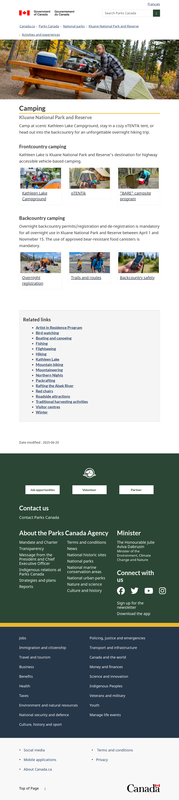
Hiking (41, 354)
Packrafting (45, 380)
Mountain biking (49, 364)
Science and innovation (109, 676)
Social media (34, 750)
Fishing (42, 343)
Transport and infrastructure (113, 647)
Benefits (26, 676)
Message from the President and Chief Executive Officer (37, 559)
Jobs (22, 638)
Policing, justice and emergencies (117, 638)
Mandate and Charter (38, 542)
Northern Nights (49, 375)
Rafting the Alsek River (55, 385)
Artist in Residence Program (59, 327)
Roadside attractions (53, 396)
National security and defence (44, 714)
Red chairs (44, 391)
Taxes (24, 695)
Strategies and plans (37, 580)
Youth (94, 705)
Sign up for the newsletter (130, 605)
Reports (26, 586)
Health (24, 686)
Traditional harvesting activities (62, 401)
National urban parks (86, 578)
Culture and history (84, 590)
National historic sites (86, 554)
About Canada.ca (38, 769)
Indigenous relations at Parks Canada (40, 572)
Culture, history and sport (40, 724)
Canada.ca (27, 26)
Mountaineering (49, 370)
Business (26, 666)
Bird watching (47, 333)
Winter (42, 412)
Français (154, 4)
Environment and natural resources (48, 705)
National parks (74, 26)
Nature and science (84, 584)
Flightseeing (46, 348)
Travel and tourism (34, 657)
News (72, 548)
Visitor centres (48, 407)
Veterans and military (107, 695)
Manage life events (105, 714)
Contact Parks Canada (39, 517)
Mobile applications (40, 759)
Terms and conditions (86, 542)
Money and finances (106, 666)
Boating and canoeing (54, 338)
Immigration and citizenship (42, 647)
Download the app (133, 613)
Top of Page (32, 788)
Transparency (31, 548)
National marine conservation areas (84, 569)
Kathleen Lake (47, 359)
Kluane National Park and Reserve (114, 26)
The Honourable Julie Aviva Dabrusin (136, 551)
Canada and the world (108, 657)
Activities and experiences (41, 35)
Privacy (102, 759)
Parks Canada (49, 26)
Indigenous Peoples (106, 686)
